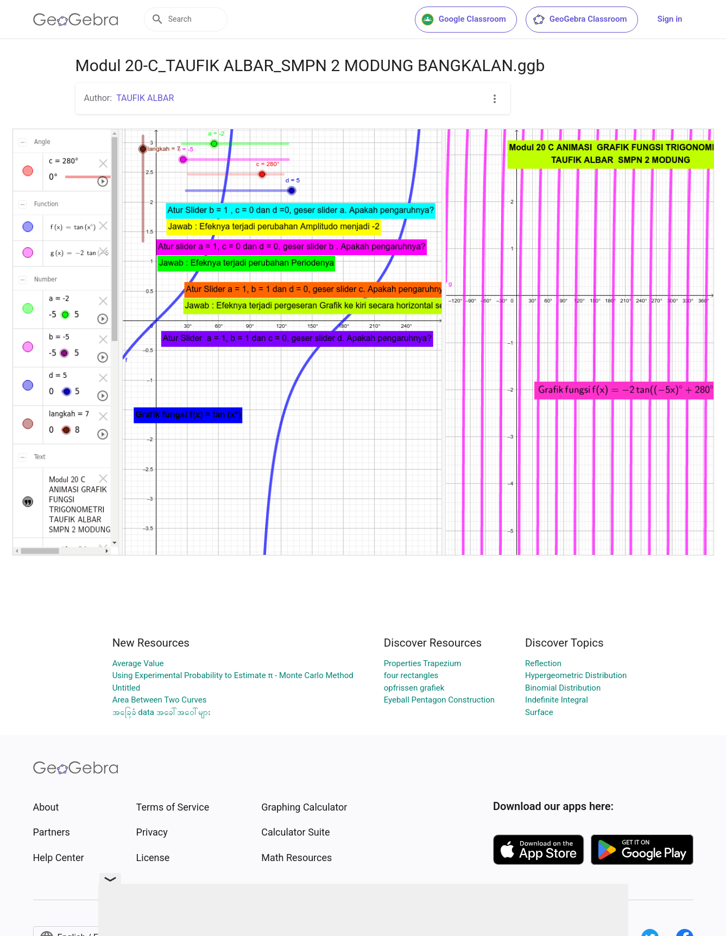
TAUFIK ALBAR (145, 98)
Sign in (670, 19)
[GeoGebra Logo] (75, 19)
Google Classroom (463, 19)
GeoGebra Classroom (579, 19)
